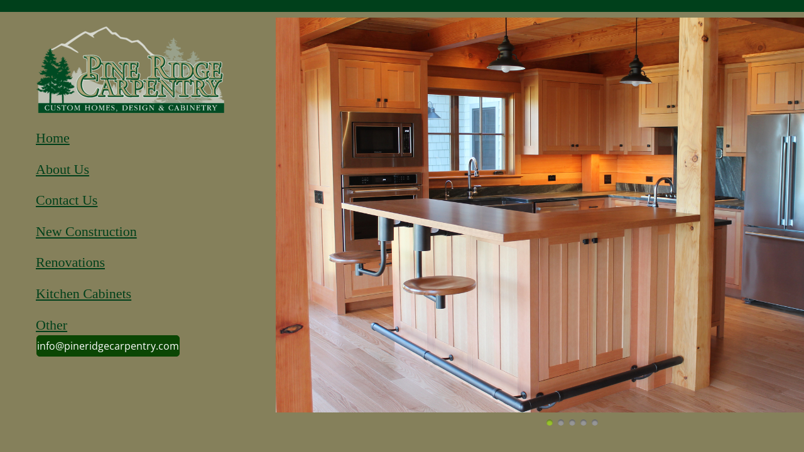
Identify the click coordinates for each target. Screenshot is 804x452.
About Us (62, 169)
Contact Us (66, 200)
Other (51, 325)
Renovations (70, 262)
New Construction (86, 231)
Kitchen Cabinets (83, 293)
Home (53, 138)
